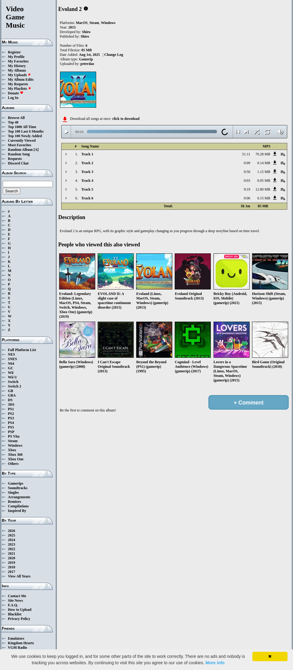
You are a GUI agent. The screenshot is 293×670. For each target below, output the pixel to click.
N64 (11, 363)
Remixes (14, 501)
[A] (36, 149)
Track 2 (87, 163)
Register (14, 52)
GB (10, 391)
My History (17, 66)
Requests (15, 159)
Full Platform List (22, 350)
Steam (13, 441)
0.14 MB (263, 163)
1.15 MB (263, 172)
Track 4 (87, 180)
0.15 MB (263, 198)
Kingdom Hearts (21, 643)
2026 (11, 531)
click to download (126, 119)
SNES (12, 359)
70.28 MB (262, 154)
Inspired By (17, 511)
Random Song (19, 154)
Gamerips (15, 483)
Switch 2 (14, 386)
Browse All (16, 118)
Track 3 (87, 172)
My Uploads (19, 75)
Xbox (12, 450)
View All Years (19, 576)
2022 (11, 549)
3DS (11, 404)
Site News (15, 600)
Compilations (18, 506)
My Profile (16, 57)
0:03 (247, 180)
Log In (13, 98)
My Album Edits (21, 79)
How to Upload (19, 609)
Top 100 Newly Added (25, 136)
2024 (11, 540)
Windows (15, 445)
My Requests (18, 84)
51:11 (246, 154)
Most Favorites (19, 145)
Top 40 (13, 122)
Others (13, 464)
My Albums (17, 70)
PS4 (11, 423)
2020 (11, 558)
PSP (11, 432)
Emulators (16, 638)
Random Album (20, 149)
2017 (11, 572)
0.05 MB (263, 180)
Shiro (86, 32)
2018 (11, 567)
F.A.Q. (13, 605)
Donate (15, 93)
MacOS (82, 23)
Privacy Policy (19, 619)
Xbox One (16, 459)
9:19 (247, 189)
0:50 (247, 172)
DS (10, 400)
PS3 (11, 418)
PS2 (11, 413)
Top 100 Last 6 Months (26, 131)
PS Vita (13, 436)
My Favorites (18, 61)
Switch (13, 382)
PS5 (11, 427)
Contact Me (17, 596)
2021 (11, 553)
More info (214, 662)
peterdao (87, 64)
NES (11, 354)
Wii (10, 373)
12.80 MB (262, 189)
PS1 (11, 409)
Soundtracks (18, 488)
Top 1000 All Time (22, 127)
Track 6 (87, 198)
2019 (11, 562)
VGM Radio (17, 647)
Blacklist (15, 614)
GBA (12, 395)
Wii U (12, 377)
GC (10, 368)
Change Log (113, 54)
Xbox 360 (15, 454)
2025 (11, 535)
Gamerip (86, 59)
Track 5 (87, 189)
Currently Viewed (21, 140)
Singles (13, 492)
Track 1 (87, 154)
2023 (11, 544)
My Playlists (19, 88)
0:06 (247, 198)
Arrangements (19, 497)
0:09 (247, 163)
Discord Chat (18, 163)
